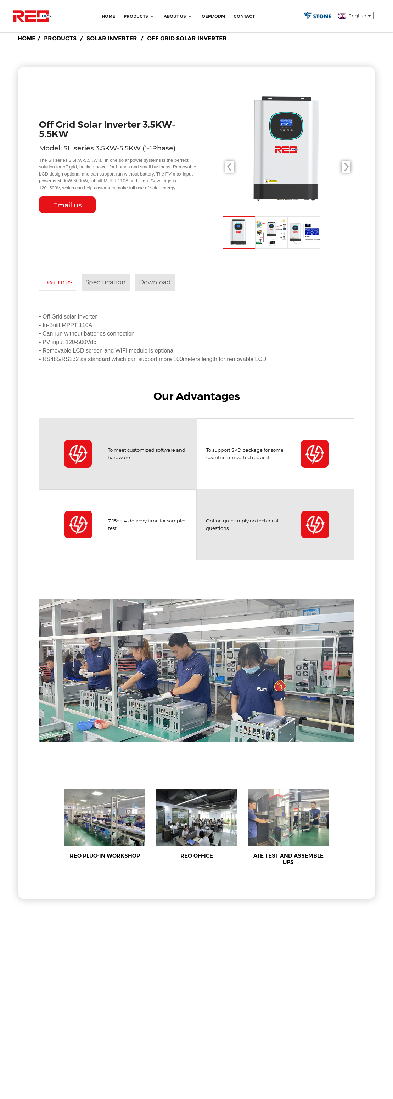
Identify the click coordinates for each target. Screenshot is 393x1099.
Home (108, 16)
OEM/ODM (213, 16)
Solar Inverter (111, 38)
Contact (244, 16)
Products (139, 16)
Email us (67, 205)
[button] (346, 166)
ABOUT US (178, 16)
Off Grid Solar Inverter (187, 38)
